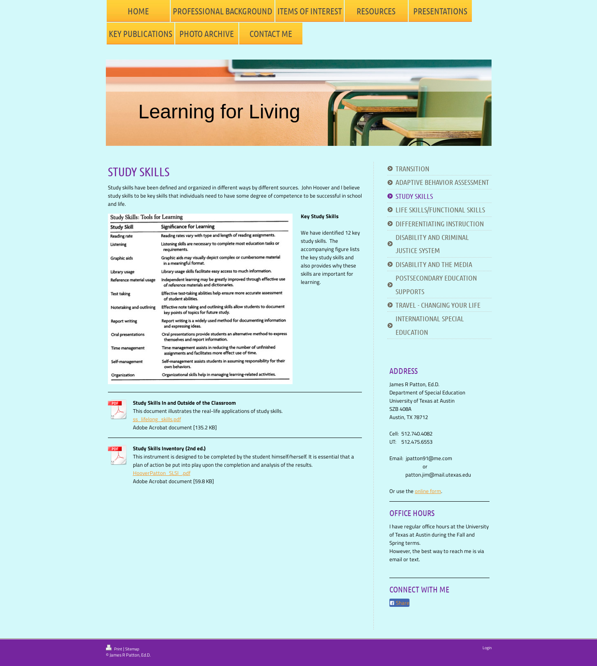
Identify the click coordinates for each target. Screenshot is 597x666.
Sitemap (132, 649)
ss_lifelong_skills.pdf (157, 419)
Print (114, 648)
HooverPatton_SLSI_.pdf (161, 473)
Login (487, 648)
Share (399, 603)
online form (428, 491)
